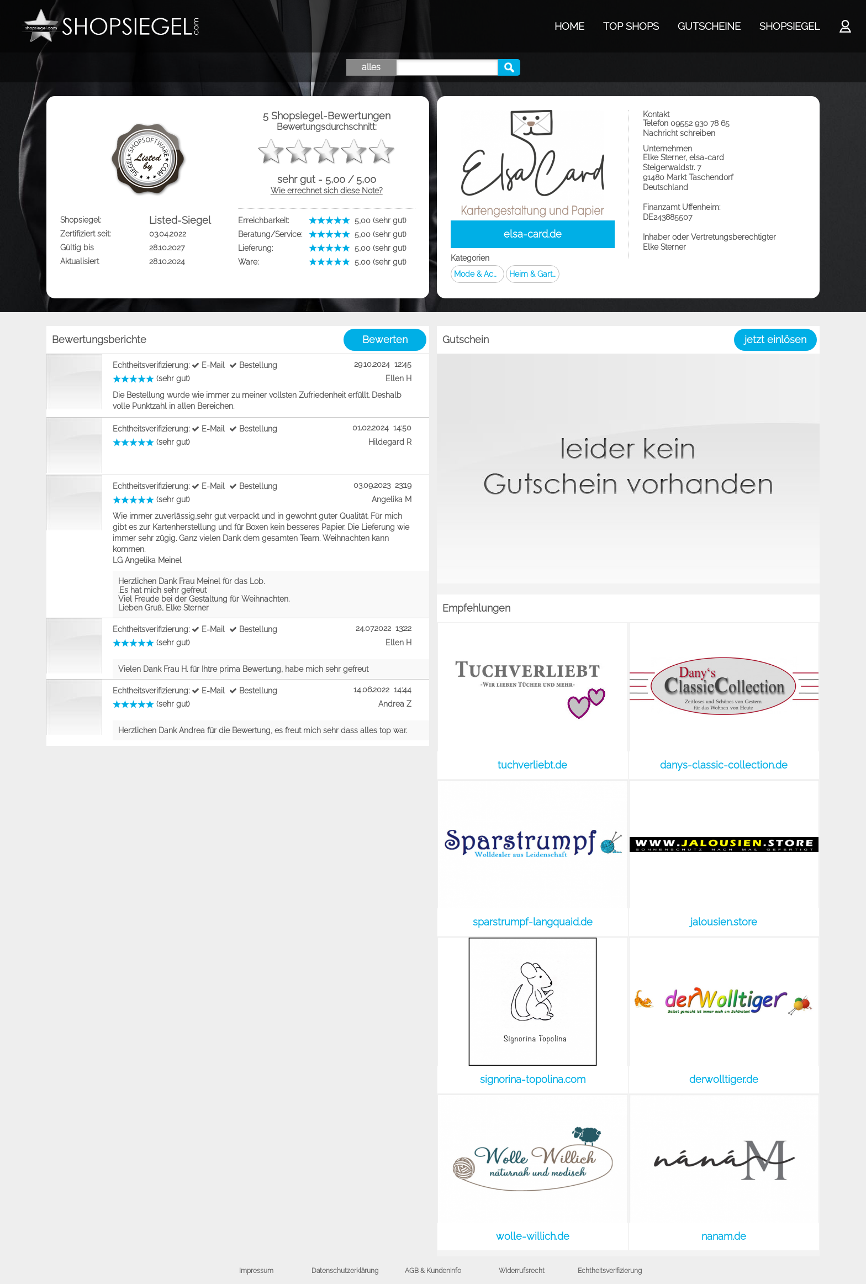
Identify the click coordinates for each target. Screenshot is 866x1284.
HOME (569, 26)
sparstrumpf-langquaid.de (533, 922)
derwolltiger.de (723, 1079)
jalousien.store (723, 922)
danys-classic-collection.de (724, 765)
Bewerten (385, 339)
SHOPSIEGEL (789, 26)
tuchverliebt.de (532, 765)
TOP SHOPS (631, 26)
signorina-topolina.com (532, 1079)
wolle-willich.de (532, 1236)
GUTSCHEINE (709, 26)
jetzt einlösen (775, 339)
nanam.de (723, 1236)
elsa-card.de (533, 234)
